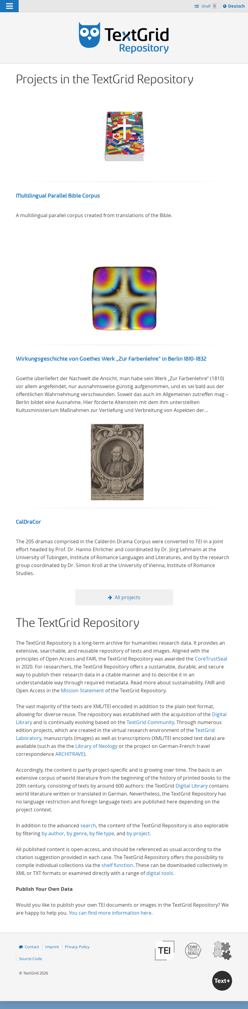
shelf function (117, 865)
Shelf (209, 6)
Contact (32, 946)
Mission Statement (82, 690)
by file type (101, 833)
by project (138, 833)
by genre (77, 833)
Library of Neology (96, 746)
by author (53, 833)
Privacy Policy (77, 946)
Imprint (52, 946)
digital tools (159, 873)
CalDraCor (28, 522)
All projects (127, 597)
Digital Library (192, 785)
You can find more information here (110, 912)
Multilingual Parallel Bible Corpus (58, 195)
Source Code (30, 958)
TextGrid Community (150, 722)
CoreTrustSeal (211, 658)
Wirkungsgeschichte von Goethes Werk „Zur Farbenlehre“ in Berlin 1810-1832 (111, 358)
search (88, 825)
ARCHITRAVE (69, 754)
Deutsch (237, 7)
